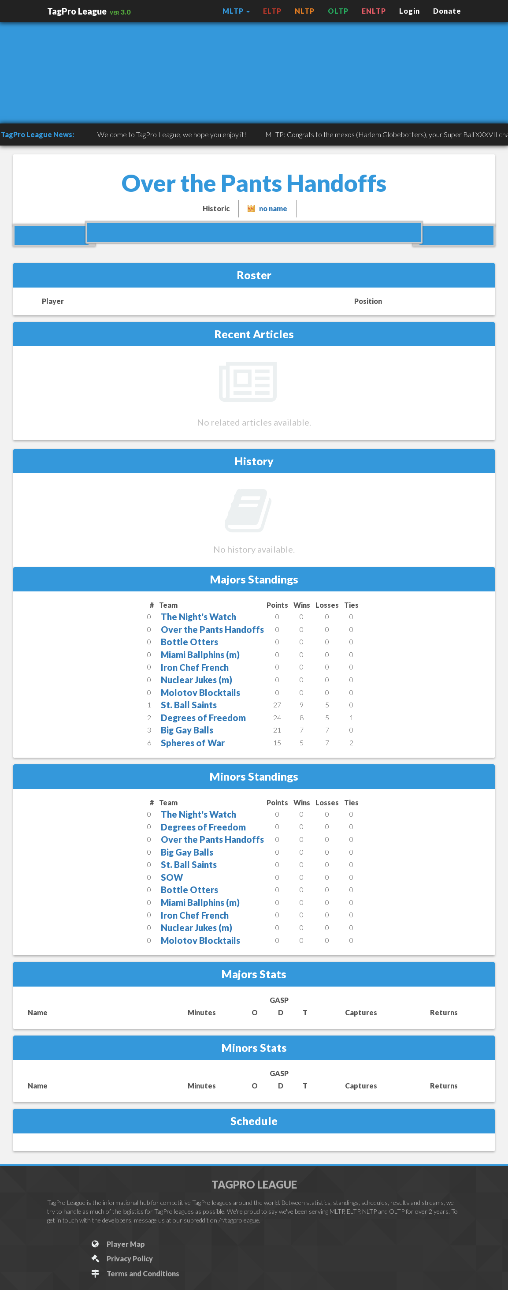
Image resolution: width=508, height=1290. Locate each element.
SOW (172, 877)
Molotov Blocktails (200, 692)
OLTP (338, 11)
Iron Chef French (195, 667)
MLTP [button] (236, 11)
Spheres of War (193, 742)
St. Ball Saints (189, 704)
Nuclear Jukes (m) (196, 679)
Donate (447, 11)
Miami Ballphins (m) (200, 654)
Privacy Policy (121, 1258)
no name (273, 208)
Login (409, 11)
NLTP (305, 11)
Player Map (117, 1244)
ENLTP (374, 11)
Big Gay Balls (187, 730)
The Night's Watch (198, 616)
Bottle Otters (189, 641)
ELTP (272, 11)
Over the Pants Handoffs (212, 629)
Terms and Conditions (135, 1273)
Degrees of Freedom (203, 717)
